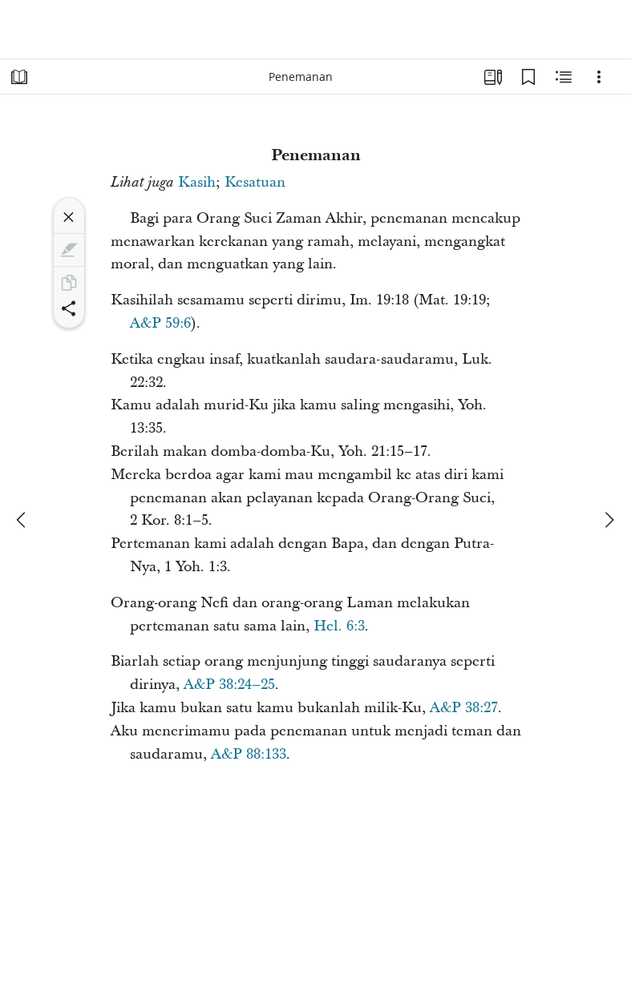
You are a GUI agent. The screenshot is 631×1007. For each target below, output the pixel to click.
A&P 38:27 (464, 708)
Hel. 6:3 (339, 626)
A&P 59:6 (160, 323)
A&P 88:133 (248, 754)
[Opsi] (599, 77)
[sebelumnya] (22, 520)
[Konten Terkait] (564, 77)
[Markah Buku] (528, 77)
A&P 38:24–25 (229, 685)
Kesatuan (254, 182)
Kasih (197, 182)
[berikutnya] (609, 520)
